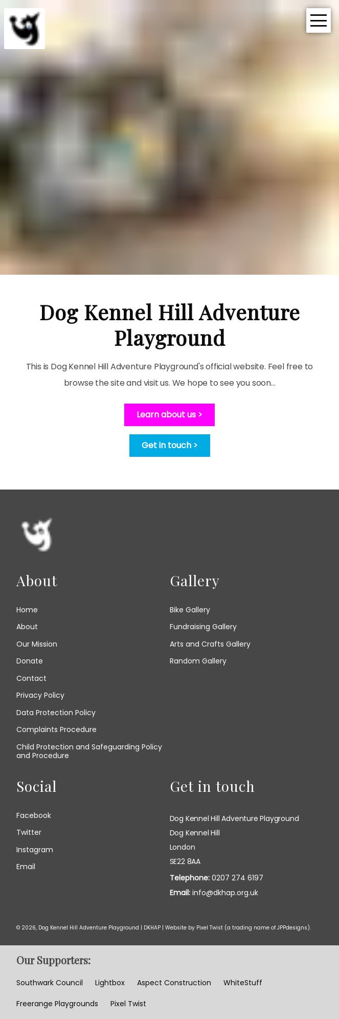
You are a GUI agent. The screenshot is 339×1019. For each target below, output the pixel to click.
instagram (34, 850)
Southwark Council (49, 983)
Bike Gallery (190, 610)
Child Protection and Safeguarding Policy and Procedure (89, 751)
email (25, 867)
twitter (28, 832)
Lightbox (110, 983)
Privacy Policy (40, 695)
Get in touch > (170, 445)
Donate (29, 661)
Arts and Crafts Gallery (210, 644)
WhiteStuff (242, 983)
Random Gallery (198, 661)
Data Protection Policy (56, 712)
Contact (31, 678)
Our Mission (36, 644)
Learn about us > (169, 414)
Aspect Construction (174, 983)
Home (27, 610)
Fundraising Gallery (203, 627)
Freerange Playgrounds (57, 1004)
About (27, 627)
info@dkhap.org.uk (225, 893)
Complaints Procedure (56, 729)
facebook (33, 816)
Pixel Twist (209, 928)
